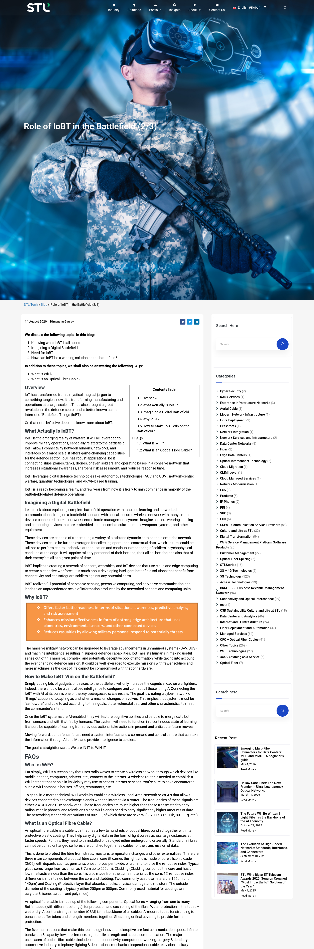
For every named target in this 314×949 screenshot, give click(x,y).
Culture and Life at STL (236, 591)
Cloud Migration (231, 527)
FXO (223, 580)
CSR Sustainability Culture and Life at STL (250, 671)
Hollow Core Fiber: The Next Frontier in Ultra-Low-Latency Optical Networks (262, 847)
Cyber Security (230, 452)
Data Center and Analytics (238, 677)
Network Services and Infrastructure (246, 498)
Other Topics (229, 706)
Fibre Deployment (233, 481)
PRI (222, 568)
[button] (114, 7)
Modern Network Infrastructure (242, 475)
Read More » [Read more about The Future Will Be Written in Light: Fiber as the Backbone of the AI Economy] (248, 891)
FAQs (137, 499)
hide (172, 450)
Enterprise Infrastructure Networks (245, 463)
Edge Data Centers (233, 516)
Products (226, 556)
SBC (223, 574)
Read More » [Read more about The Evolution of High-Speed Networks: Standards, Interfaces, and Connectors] (248, 921)
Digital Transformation (236, 597)
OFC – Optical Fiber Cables (239, 700)
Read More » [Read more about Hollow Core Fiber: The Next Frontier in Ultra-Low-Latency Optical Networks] (248, 860)
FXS (223, 550)
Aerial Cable (229, 469)
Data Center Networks (236, 504)
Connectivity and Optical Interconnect (247, 659)
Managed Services (233, 694)
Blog (44, 365)
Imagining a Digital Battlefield (163, 472)
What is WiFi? (150, 504)
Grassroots (228, 487)
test (222, 665)
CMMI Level (228, 533)
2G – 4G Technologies (236, 631)
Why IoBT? (148, 480)
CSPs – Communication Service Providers (250, 585)
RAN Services (230, 457)
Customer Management (237, 614)
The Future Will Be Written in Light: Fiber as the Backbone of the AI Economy (263, 878)
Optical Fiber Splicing (235, 619)
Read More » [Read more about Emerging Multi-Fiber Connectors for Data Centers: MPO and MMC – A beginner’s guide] (248, 830)
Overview (147, 458)
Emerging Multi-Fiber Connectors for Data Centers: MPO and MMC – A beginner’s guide (262, 815)
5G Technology (231, 637)
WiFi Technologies (233, 712)
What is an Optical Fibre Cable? (164, 511)
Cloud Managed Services (238, 539)
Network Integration (234, 492)
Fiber (223, 510)
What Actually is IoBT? (157, 465)
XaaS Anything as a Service (240, 717)
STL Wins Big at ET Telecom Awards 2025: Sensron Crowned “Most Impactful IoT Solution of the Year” (264, 941)
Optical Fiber (229, 723)
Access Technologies (235, 643)
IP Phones (227, 562)
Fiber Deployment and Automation (244, 688)
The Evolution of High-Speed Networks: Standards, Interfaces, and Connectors (264, 908)
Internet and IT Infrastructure (241, 683)
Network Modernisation (237, 545)
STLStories (228, 625)
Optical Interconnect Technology (243, 521)
